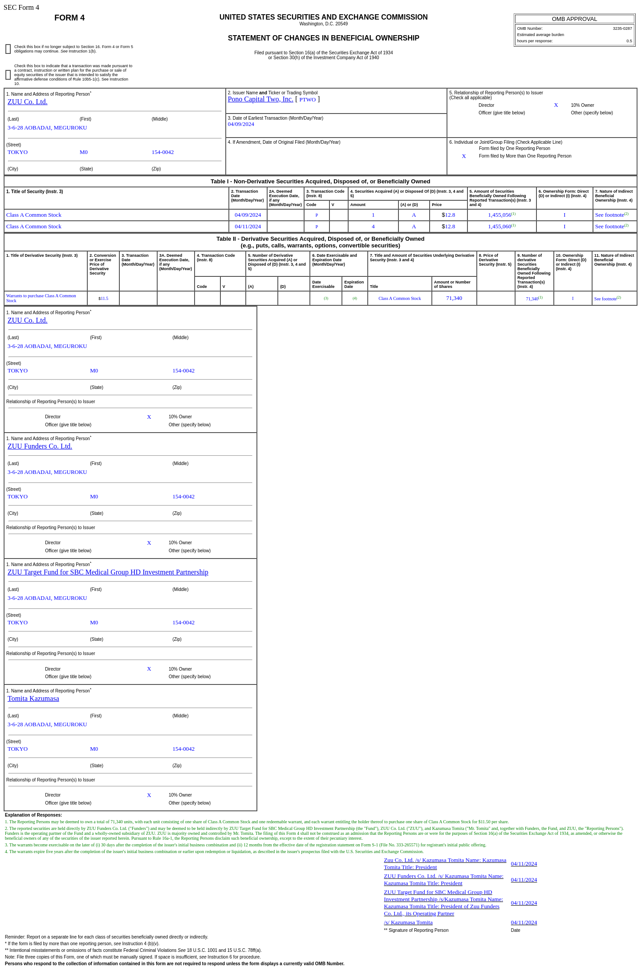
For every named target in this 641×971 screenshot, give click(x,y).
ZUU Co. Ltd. (28, 101)
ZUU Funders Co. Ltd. (40, 446)
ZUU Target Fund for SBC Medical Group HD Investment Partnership (108, 572)
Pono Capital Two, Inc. (260, 99)
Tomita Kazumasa (33, 698)
